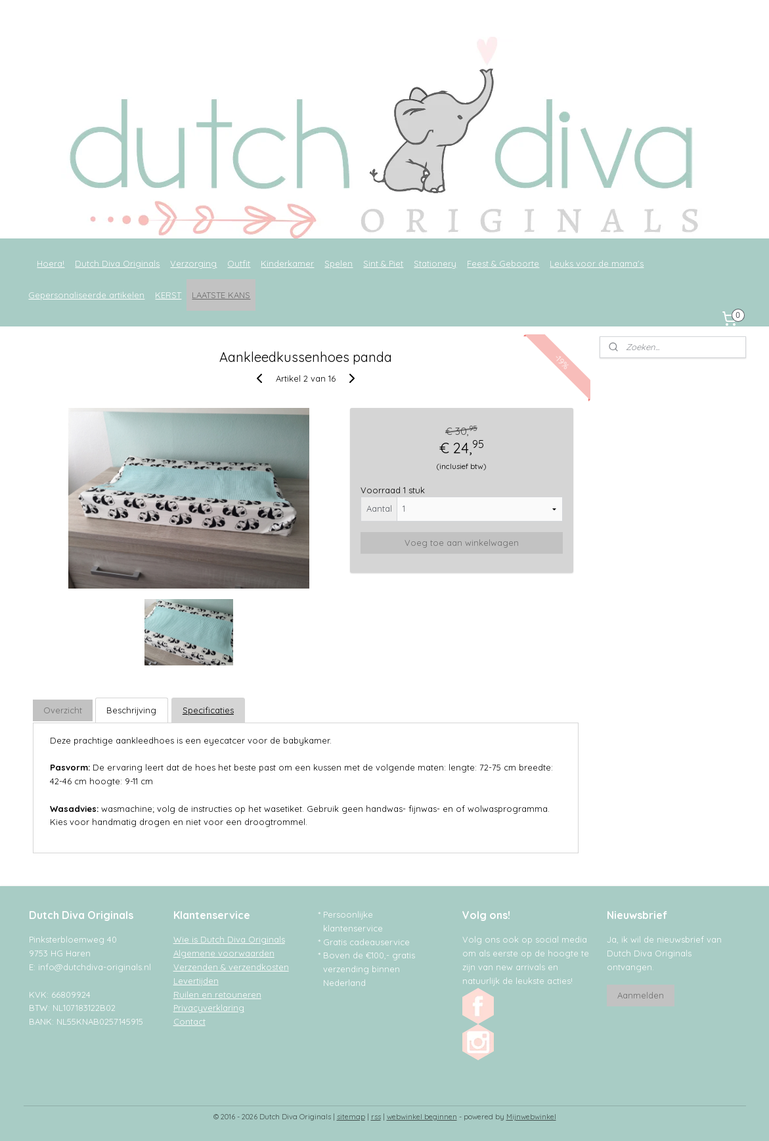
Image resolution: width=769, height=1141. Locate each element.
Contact (189, 1021)
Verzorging (193, 263)
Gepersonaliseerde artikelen (86, 295)
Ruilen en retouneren (217, 994)
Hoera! (50, 263)
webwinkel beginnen (422, 1116)
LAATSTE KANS (221, 295)
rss (376, 1116)
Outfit (238, 263)
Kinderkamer (287, 263)
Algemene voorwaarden (224, 953)
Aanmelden (640, 995)
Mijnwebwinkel (531, 1116)
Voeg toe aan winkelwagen (462, 542)
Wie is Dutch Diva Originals (229, 939)
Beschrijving (132, 710)
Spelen (338, 263)
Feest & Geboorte (503, 263)
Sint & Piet (383, 263)
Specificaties (208, 710)
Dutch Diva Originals (117, 263)
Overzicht (62, 710)
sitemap (351, 1116)
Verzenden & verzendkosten (231, 967)
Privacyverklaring (208, 1007)
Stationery (435, 263)
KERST (168, 295)
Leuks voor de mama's (597, 263)
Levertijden (196, 980)
